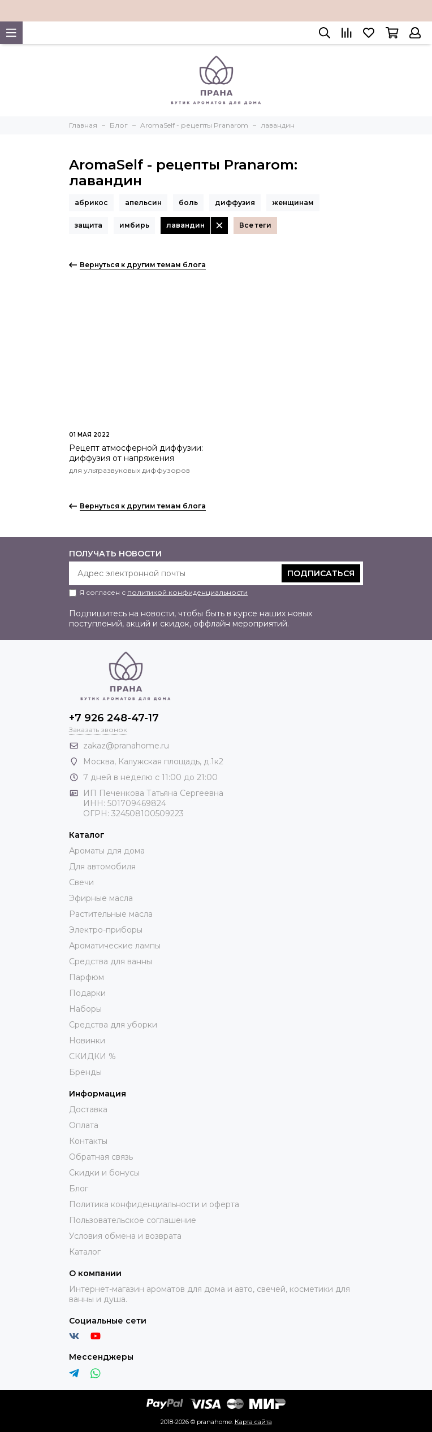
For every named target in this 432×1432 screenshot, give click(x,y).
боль (188, 202)
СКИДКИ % (92, 1056)
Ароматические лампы (115, 946)
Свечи (81, 882)
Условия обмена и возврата (125, 1236)
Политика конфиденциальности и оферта (154, 1204)
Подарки (87, 993)
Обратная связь (101, 1157)
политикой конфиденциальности (187, 592)
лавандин (185, 225)
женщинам (293, 202)
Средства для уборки (113, 1025)
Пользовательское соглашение (132, 1220)
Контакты (88, 1141)
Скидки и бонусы (104, 1173)
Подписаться (321, 573)
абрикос (91, 202)
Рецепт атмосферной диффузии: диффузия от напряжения (136, 453)
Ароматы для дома (107, 851)
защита (88, 225)
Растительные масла (111, 914)
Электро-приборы (105, 930)
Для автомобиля (102, 866)
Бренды (85, 1072)
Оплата (83, 1125)
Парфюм (86, 977)
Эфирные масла (101, 898)
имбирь (134, 225)
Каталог (85, 1252)
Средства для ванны (110, 961)
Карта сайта (253, 1422)
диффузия (235, 202)
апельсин (143, 202)
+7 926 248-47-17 (114, 718)
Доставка (88, 1109)
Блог (78, 1188)
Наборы (85, 1009)
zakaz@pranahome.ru (126, 746)
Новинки (87, 1040)
